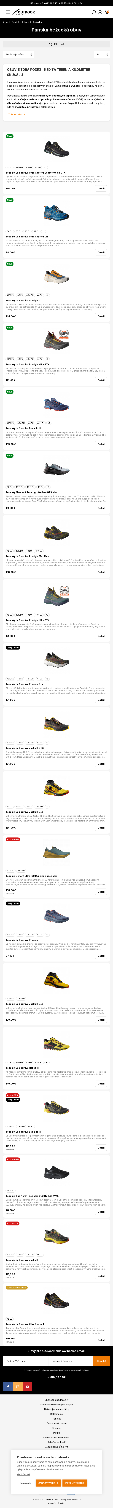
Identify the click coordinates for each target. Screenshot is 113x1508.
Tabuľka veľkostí (56, 1442)
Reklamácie (56, 1413)
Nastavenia (25, 1483)
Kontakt (56, 1418)
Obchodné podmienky (56, 1399)
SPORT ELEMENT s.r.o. (49, 1500)
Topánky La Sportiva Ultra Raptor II (25, 1324)
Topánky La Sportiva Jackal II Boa (24, 812)
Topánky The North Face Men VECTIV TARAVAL (32, 1196)
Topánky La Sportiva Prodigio (22, 940)
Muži (27, 22)
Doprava (56, 1428)
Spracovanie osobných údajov (56, 1404)
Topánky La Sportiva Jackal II (22, 1260)
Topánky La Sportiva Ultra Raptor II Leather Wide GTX (35, 172)
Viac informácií (23, 1474)
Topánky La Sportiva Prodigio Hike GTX (27, 364)
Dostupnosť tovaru (56, 1423)
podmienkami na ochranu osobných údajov (70, 1370)
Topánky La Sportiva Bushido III (23, 428)
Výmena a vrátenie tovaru (56, 1437)
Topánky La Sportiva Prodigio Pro (24, 684)
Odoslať (101, 1361)
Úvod (5, 22)
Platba (56, 1432)
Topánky (16, 22)
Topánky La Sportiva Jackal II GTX (25, 748)
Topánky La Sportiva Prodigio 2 (23, 300)
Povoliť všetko (74, 1483)
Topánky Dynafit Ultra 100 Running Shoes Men (31, 876)
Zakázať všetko (48, 1483)
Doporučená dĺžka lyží (56, 1446)
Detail (101, 188)
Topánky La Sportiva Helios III (22, 1067)
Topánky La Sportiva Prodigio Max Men (27, 556)
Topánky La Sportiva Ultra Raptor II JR (27, 236)
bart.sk (62, 1503)
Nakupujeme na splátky (56, 1409)
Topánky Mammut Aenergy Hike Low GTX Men (31, 492)
